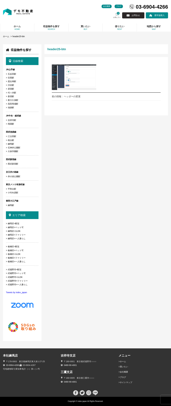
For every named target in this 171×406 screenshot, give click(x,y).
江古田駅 (12, 136)
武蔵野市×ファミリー (18, 281)
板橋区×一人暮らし (17, 261)
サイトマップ (126, 382)
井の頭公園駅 (14, 176)
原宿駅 (11, 89)
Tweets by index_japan (16, 292)
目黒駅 (11, 77)
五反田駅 (12, 74)
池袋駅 (11, 107)
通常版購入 (159, 15)
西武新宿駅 (13, 164)
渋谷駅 (11, 85)
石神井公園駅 (14, 147)
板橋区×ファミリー (17, 258)
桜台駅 (11, 140)
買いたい (124, 366)
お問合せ (136, 15)
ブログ (118, 6)
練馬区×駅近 (13, 223)
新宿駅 (11, 96)
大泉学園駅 (13, 151)
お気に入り (117, 15)
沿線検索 (16, 61)
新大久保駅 (13, 100)
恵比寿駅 (12, 81)
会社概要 (106, 6)
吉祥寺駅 (12, 120)
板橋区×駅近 (13, 246)
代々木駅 (12, 92)
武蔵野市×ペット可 (17, 273)
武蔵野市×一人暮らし (18, 284)
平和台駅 (12, 189)
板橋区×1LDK (14, 254)
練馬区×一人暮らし (17, 238)
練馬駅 (11, 144)
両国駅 (11, 124)
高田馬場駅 (13, 104)
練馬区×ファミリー (17, 235)
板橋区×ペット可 (16, 250)
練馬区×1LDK (14, 231)
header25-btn (18, 36)
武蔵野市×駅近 (14, 269)
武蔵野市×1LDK (15, 277)
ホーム (6, 36)
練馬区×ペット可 (16, 227)
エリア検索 (17, 215)
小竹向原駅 (13, 192)
